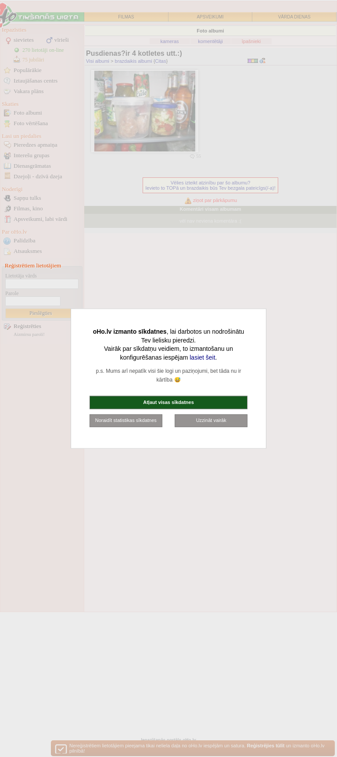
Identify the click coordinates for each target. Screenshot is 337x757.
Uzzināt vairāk (211, 420)
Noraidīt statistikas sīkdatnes (126, 420)
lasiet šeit (202, 356)
